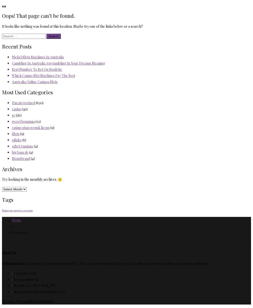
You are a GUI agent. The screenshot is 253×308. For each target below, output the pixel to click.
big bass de (20, 152)
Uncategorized (23, 103)
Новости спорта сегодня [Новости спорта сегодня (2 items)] (17, 210)
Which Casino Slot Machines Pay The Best (43, 75)
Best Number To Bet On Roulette (37, 69)
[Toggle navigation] (4, 6)
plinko (17, 140)
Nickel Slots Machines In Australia (38, 57)
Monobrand (21, 158)
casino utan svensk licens (31, 127)
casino (16, 109)
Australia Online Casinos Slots (35, 81)
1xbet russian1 (22, 146)
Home (16, 220)
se (13, 115)
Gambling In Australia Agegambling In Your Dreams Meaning (58, 63)
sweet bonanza (23, 121)
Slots (16, 133)
